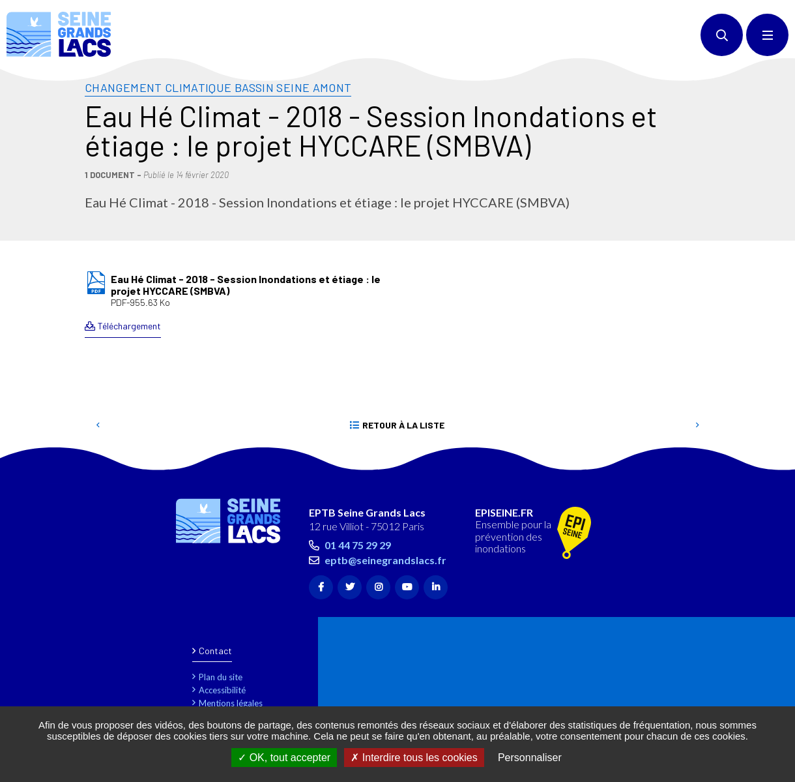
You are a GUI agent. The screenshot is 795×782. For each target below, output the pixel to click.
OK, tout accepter (284, 757)
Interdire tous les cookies (414, 757)
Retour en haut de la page (762, 463)
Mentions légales (231, 703)
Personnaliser (530, 757)
